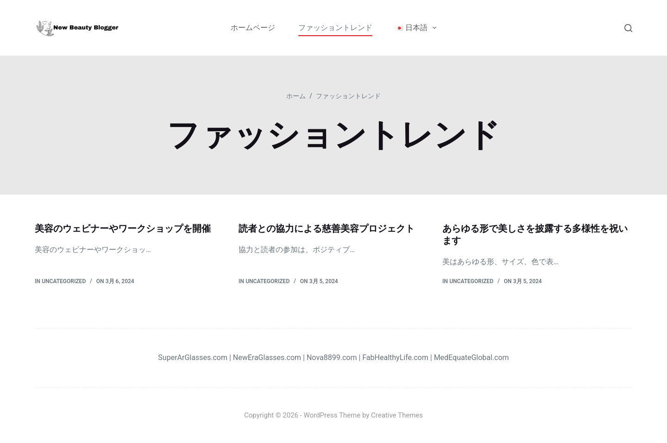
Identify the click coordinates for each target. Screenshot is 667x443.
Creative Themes (397, 415)
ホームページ (253, 28)
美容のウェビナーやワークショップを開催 (123, 228)
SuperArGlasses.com (192, 357)
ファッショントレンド (335, 28)
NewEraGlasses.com (267, 357)
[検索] (628, 28)
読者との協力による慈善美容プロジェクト (327, 228)
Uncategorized (64, 281)
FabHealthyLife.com (395, 357)
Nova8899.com (332, 357)
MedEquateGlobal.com (471, 357)
